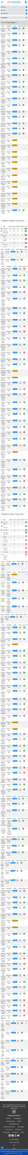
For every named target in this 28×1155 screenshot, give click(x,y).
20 (10, 228)
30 (17, 235)
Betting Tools (15, 1132)
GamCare (8, 1118)
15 (27, 582)
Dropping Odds (7, 1132)
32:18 (14, 231)
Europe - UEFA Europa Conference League (8, 577)
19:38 (14, 242)
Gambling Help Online (14, 1124)
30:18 (14, 235)
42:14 (14, 228)
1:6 (14, 554)
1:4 (14, 552)
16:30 (14, 238)
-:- (19, 140)
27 (25, 251)
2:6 (14, 540)
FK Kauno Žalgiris (10, 22)
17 (17, 246)
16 (17, 238)
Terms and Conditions (14, 1139)
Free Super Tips (9, 1129)
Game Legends (21, 1126)
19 (17, 242)
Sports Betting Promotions (9, 1126)
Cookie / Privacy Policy (14, 1142)
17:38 (14, 246)
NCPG (19, 1121)
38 (22, 242)
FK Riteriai (5, 246)
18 (22, 231)
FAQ (14, 1145)
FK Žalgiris (5, 228)
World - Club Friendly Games (6, 618)
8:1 (14, 522)
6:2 (14, 526)
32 (17, 231)
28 (26, 1023)
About (14, 1148)
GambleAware (17, 1118)
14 (22, 228)
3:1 (14, 532)
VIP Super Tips (18, 1129)
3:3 (14, 536)
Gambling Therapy (10, 1121)
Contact (22, 1132)
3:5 (14, 544)
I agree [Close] (20, 1153)
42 (17, 228)
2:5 (14, 548)
